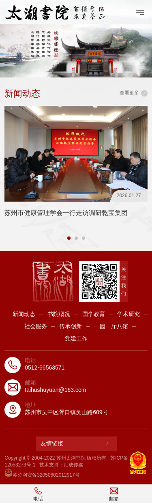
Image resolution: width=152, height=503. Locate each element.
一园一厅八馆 (111, 326)
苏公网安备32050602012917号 (41, 475)
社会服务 (35, 326)
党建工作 (76, 338)
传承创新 (70, 326)
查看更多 (134, 93)
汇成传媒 (73, 465)
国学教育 (93, 314)
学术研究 (128, 314)
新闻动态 (24, 314)
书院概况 (58, 314)
